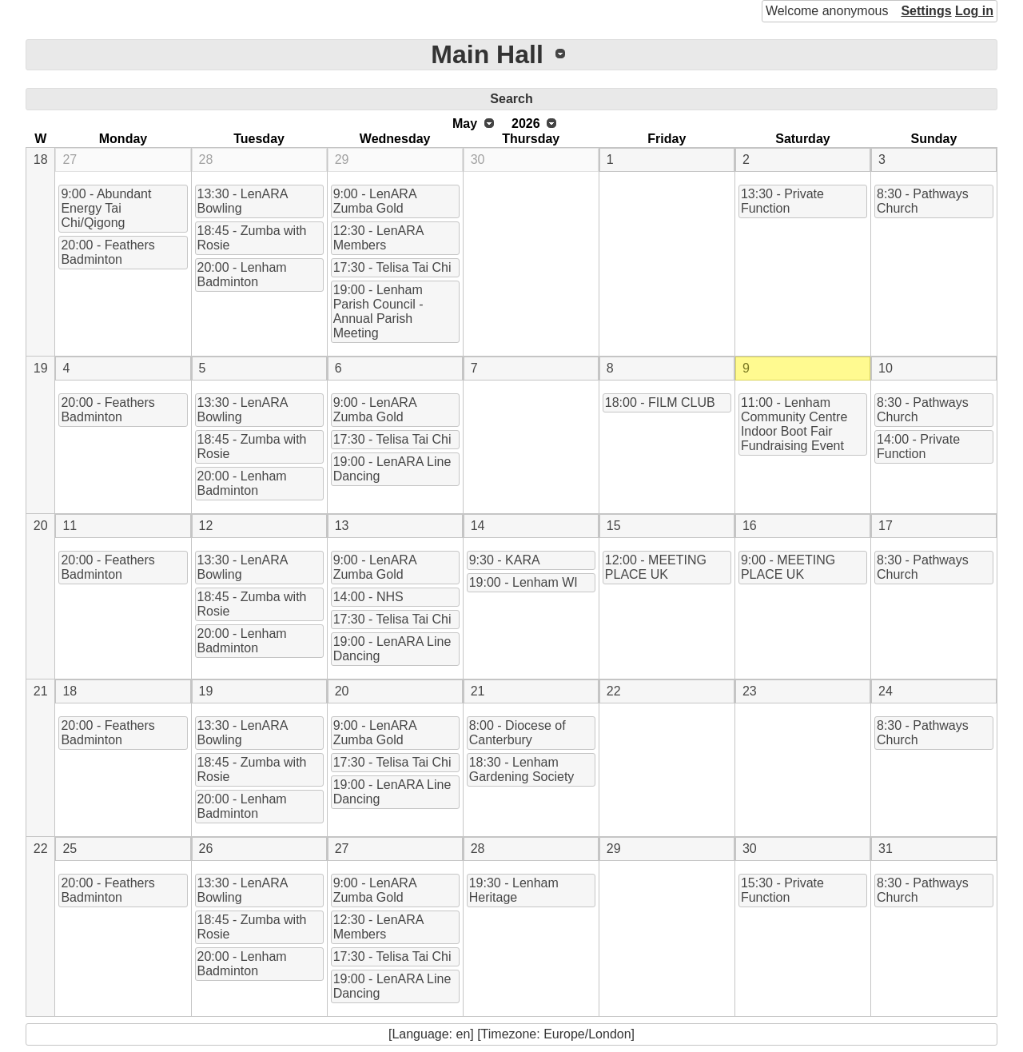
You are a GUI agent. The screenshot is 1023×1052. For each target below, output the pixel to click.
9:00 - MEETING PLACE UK (788, 567)
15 (614, 525)
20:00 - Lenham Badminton (242, 275)
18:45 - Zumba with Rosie (252, 238)
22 (614, 691)
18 (41, 159)
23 (749, 691)
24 (885, 691)
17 (885, 525)
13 (342, 525)
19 (41, 368)
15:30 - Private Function (782, 890)
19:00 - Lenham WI (523, 582)
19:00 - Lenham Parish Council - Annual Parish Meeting (378, 311)
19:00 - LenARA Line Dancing (392, 469)
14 (478, 525)
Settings (926, 11)
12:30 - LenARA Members (378, 238)
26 (206, 848)
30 (478, 159)
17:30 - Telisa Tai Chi (392, 267)
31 (885, 848)
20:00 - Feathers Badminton (107, 252)
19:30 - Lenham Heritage (514, 890)
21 (41, 691)
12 (206, 525)
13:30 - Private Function (782, 201)
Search (511, 99)
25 (69, 848)
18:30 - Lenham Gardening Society (522, 769)
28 (206, 159)
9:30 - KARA (504, 560)
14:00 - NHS (368, 597)
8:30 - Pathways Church (923, 201)
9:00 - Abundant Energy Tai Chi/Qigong (106, 208)
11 (69, 525)
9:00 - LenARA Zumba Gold (375, 201)
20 (41, 525)
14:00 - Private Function (918, 446)
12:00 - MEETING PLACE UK (656, 567)
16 (749, 525)
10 (885, 368)
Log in (974, 11)
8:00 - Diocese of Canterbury (517, 733)
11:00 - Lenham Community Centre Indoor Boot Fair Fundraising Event (794, 424)
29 (342, 159)
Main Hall (487, 54)
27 (69, 159)
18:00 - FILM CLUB (660, 402)
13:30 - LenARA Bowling (243, 201)
